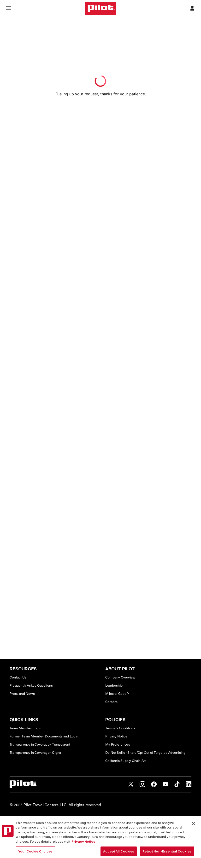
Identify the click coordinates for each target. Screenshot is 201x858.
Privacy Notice (116, 736)
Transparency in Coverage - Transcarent (40, 744)
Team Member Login (25, 728)
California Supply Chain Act (125, 761)
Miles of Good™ (117, 693)
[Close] (193, 835)
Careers (111, 702)
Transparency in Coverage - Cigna (35, 752)
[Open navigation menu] (9, 8)
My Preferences (117, 744)
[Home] (100, 8)
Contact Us (18, 677)
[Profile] (192, 8)
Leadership (114, 685)
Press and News (22, 693)
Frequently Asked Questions (31, 685)
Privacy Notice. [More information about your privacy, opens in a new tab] (83, 854)
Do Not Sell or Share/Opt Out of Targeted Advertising (145, 752)
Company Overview (120, 677)
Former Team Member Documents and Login (44, 736)
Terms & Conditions (120, 728)
